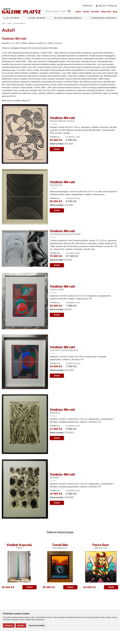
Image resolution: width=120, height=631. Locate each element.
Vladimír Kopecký (19, 546)
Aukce (78, 11)
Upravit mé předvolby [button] (36, 625)
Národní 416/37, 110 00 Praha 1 (104, 18)
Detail (57, 149)
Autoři (9, 23)
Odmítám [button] (20, 625)
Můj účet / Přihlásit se (106, 5)
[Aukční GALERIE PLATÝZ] (21, 13)
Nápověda (106, 11)
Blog (115, 11)
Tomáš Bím (60, 546)
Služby (86, 11)
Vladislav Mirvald (19, 23)
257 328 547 (14, 18)
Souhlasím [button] (9, 625)
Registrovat (87, 6)
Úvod (3, 23)
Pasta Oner (100, 546)
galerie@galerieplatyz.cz (72, 18)
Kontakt (95, 11)
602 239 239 (41, 18)
